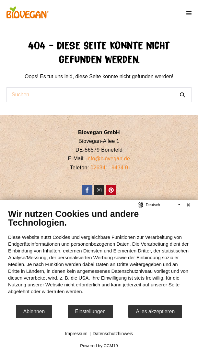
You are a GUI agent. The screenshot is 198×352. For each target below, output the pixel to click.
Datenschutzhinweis (113, 333)
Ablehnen (34, 311)
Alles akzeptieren (155, 311)
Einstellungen (90, 311)
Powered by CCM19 (99, 345)
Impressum (76, 333)
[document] (99, 256)
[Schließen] (188, 205)
